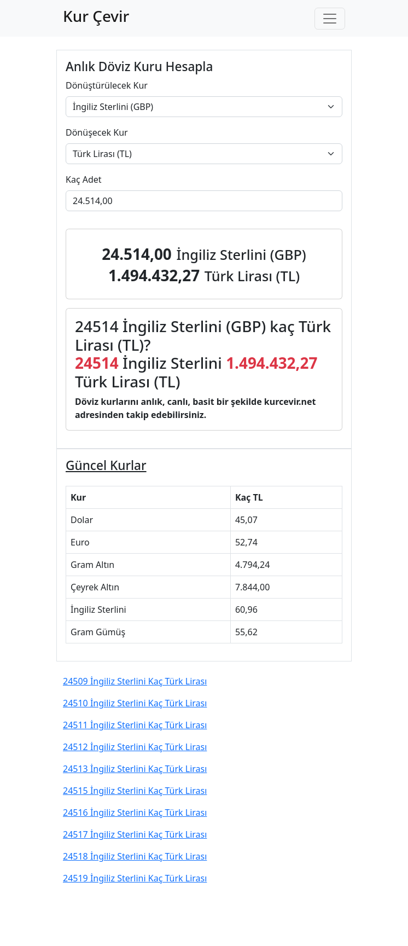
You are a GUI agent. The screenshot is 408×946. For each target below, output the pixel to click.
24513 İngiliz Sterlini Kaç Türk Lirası (135, 769)
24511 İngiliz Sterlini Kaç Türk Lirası (135, 725)
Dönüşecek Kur (97, 132)
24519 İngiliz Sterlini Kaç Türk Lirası (135, 878)
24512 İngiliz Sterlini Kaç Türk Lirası (135, 747)
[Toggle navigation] (329, 19)
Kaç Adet (84, 179)
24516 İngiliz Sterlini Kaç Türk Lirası (135, 812)
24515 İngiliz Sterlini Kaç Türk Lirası (135, 791)
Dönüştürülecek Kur (107, 85)
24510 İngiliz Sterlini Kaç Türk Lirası (135, 703)
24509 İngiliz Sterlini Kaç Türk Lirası (135, 681)
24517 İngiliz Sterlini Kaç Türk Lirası (135, 834)
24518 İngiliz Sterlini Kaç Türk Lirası (135, 856)
